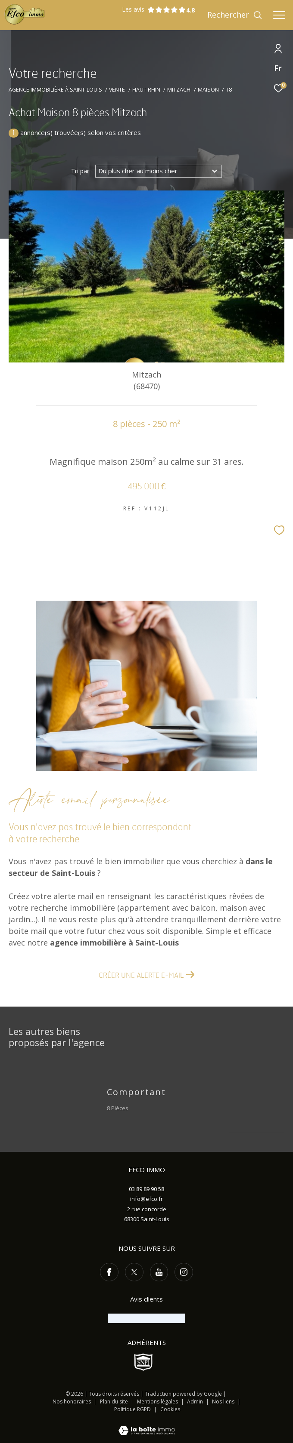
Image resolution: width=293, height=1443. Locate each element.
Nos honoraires (72, 1401)
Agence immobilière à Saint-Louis (55, 89)
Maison (208, 89)
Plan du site (114, 1401)
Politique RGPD (132, 1409)
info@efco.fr (146, 1199)
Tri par (80, 171)
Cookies (170, 1409)
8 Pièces (117, 1108)
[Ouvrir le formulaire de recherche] (234, 15)
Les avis (154, 9)
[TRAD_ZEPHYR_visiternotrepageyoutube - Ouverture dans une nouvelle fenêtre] (159, 1272)
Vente (117, 89)
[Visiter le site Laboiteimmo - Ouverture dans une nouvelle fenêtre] (146, 1425)
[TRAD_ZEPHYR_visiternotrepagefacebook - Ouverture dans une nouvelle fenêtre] (109, 1272)
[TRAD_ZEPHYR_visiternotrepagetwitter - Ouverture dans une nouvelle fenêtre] (134, 1272)
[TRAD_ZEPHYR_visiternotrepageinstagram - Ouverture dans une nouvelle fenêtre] (184, 1272)
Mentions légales (158, 1401)
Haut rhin (146, 89)
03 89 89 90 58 (146, 1189)
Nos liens (224, 1401)
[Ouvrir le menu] (279, 15)
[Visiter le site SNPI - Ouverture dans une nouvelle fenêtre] (143, 1362)
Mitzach (178, 89)
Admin (195, 1401)
